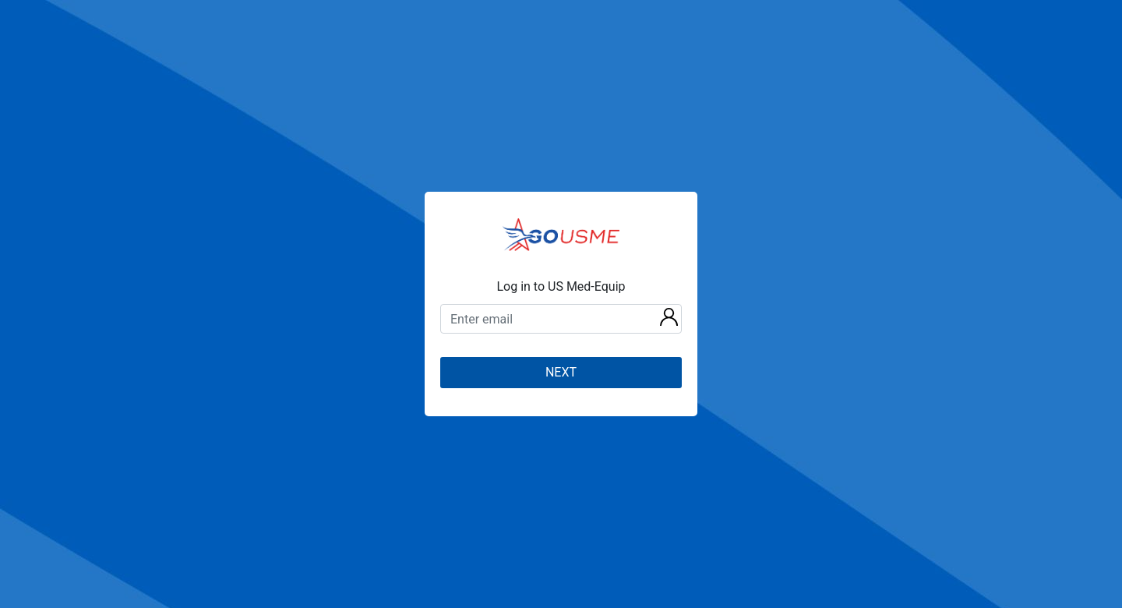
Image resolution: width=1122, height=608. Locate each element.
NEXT (561, 372)
